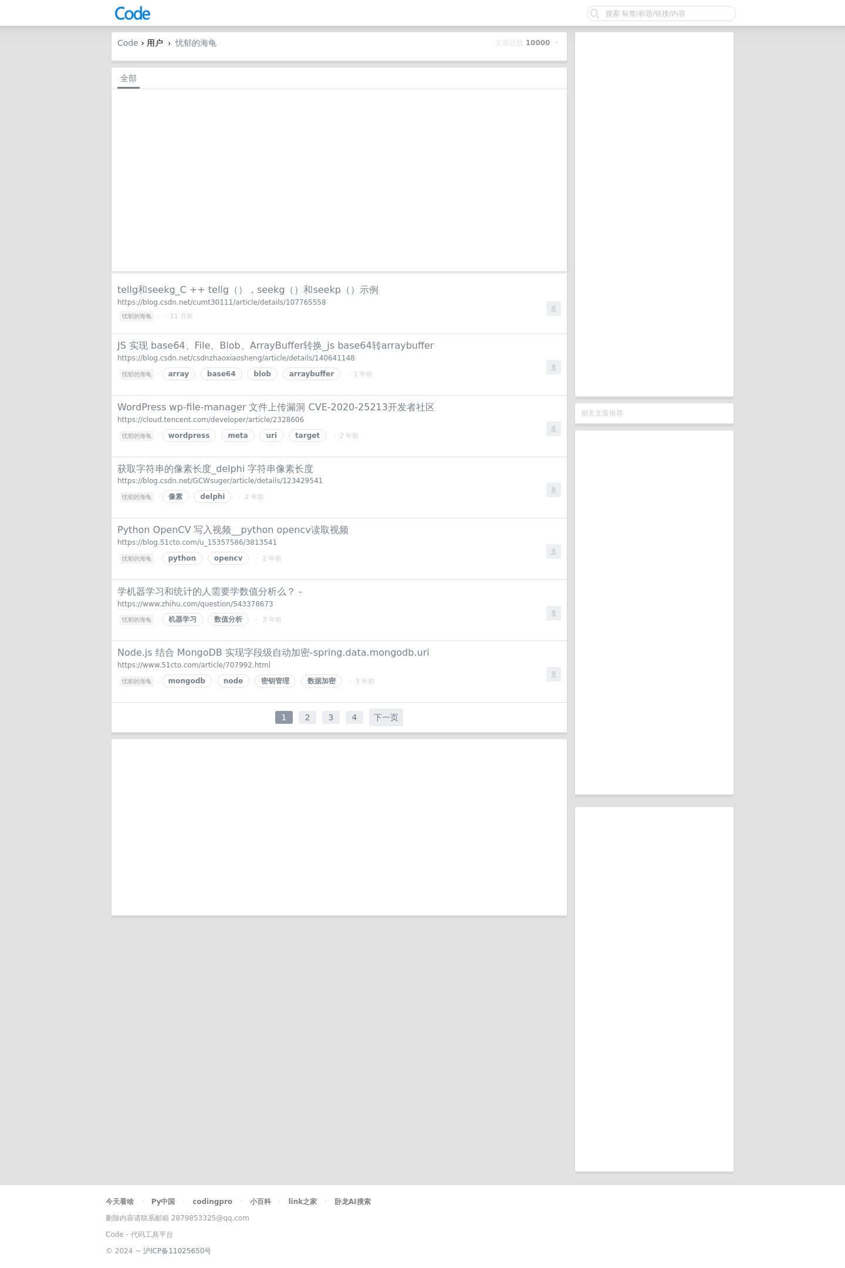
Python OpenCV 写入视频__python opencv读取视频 (233, 529)
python (182, 558)
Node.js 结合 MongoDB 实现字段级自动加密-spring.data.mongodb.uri (273, 652)
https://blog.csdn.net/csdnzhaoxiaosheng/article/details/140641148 (236, 358)
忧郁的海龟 (196, 43)
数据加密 (321, 681)
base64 (221, 374)
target (307, 435)
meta (238, 435)
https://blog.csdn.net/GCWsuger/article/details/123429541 (220, 481)
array (178, 374)
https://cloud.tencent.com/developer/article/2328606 (210, 420)
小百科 (260, 1202)
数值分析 (228, 619)
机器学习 (182, 619)
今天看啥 (120, 1202)
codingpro (212, 1202)
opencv (228, 558)
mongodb (186, 681)
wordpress (189, 435)
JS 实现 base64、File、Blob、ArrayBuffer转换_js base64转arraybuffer (275, 345)
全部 (128, 78)
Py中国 (163, 1202)
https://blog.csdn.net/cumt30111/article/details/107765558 (221, 302)
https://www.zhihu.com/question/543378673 (195, 604)
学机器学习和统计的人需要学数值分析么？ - (209, 591)
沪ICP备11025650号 (177, 1251)
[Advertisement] (654, 214)
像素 (175, 497)
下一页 (386, 717)
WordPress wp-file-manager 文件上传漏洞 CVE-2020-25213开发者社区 (276, 407)
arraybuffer (311, 374)
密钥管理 (275, 681)
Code (127, 43)
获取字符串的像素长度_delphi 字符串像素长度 (215, 468)
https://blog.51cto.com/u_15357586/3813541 (197, 542)
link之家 (302, 1202)
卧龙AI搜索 (352, 1202)
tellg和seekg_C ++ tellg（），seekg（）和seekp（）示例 (247, 289)
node (234, 681)
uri (271, 435)
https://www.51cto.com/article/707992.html (194, 665)
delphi (212, 497)
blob (262, 374)
